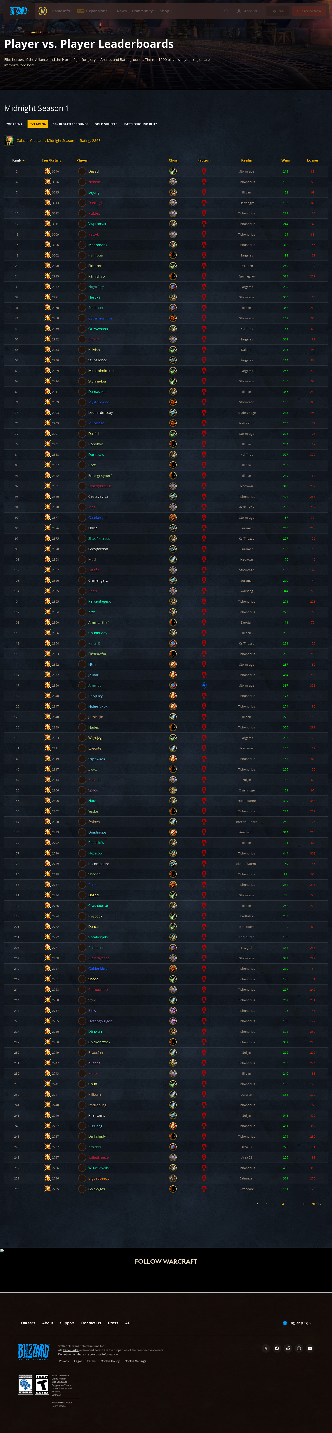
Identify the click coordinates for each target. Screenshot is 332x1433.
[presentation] (19, 11)
